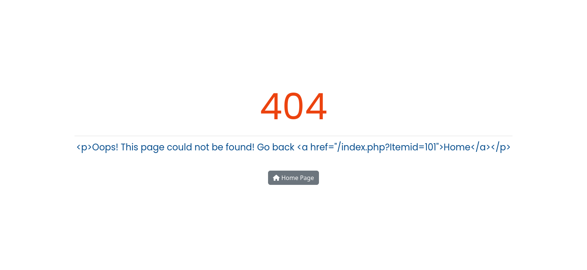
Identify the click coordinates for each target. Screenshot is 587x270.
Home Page (293, 178)
